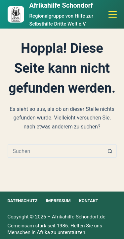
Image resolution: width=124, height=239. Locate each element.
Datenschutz (23, 200)
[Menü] (112, 14)
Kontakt (88, 200)
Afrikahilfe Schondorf (61, 5)
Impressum (58, 200)
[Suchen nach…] (55, 151)
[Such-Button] (110, 151)
